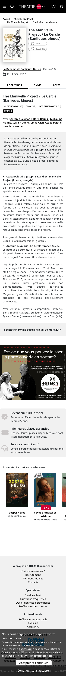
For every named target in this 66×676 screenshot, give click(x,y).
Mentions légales (33, 578)
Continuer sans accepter (33, 670)
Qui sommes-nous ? (33, 571)
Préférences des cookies (33, 606)
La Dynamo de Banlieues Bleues (22, 69)
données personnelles (37, 602)
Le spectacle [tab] (14, 85)
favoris (38, 48)
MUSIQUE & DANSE (13, 106)
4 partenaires (25, 648)
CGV (18, 602)
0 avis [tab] (37, 85)
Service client (33, 595)
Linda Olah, (38, 122)
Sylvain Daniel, (21, 122)
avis (35, 43)
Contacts (33, 582)
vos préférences (22, 652)
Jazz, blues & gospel (49, 106)
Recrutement (33, 574)
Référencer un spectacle (33, 619)
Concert (30, 106)
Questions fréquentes (33, 599)
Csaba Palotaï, (53, 122)
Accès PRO (33, 626)
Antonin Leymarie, (21, 119)
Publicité (33, 623)
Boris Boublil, (41, 119)
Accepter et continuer (33, 663)
